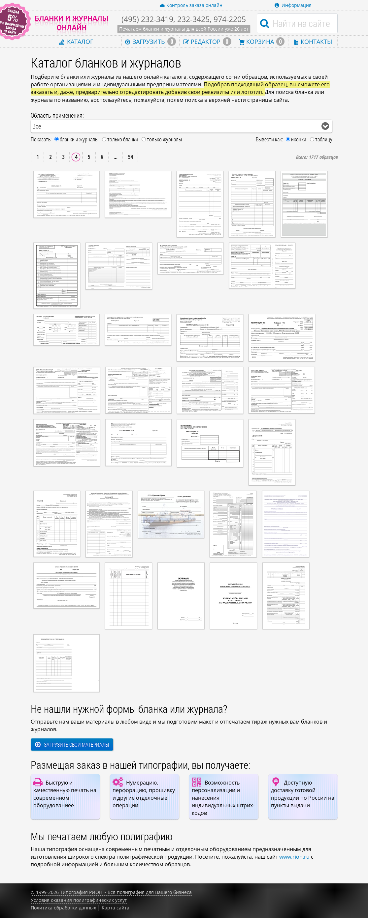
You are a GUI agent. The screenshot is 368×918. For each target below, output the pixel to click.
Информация (293, 5)
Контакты (312, 41)
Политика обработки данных (63, 907)
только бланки (122, 139)
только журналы (164, 139)
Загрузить (150, 41)
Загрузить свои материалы (72, 744)
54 (130, 156)
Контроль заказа (190, 5)
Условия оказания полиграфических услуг (79, 900)
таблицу (323, 139)
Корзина (262, 41)
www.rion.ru (294, 856)
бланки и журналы (79, 139)
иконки (298, 139)
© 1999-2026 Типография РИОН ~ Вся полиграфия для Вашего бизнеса (111, 892)
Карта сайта (115, 907)
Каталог (76, 41)
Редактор (207, 41)
